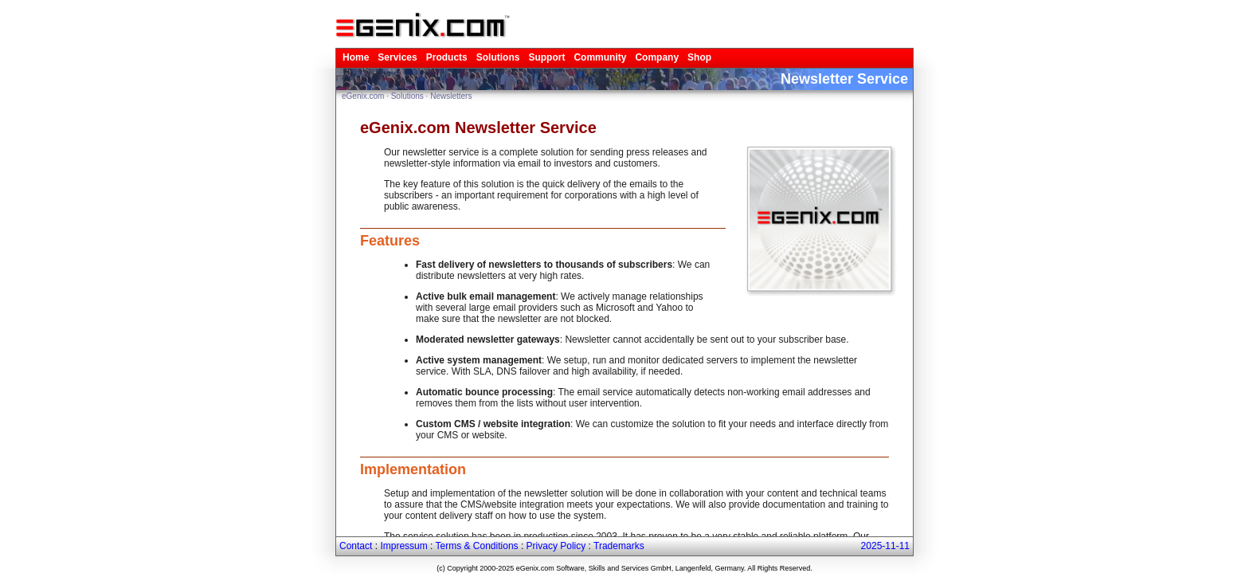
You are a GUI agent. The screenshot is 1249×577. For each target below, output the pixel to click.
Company (657, 57)
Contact (355, 545)
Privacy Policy (556, 545)
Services (397, 57)
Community (600, 57)
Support (546, 57)
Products (447, 57)
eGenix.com (363, 96)
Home (356, 57)
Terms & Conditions (477, 545)
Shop (699, 57)
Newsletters (451, 96)
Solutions (498, 57)
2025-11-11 (885, 545)
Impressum (403, 545)
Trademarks (618, 545)
